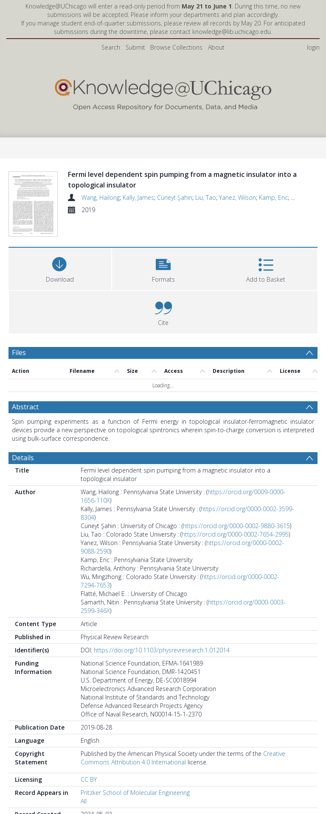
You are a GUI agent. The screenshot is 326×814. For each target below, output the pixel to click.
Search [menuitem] (110, 47)
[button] (163, 288)
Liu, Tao (205, 197)
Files (19, 373)
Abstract (25, 427)
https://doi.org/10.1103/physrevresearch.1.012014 (162, 670)
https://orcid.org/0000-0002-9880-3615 (236, 546)
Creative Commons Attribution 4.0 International (183, 778)
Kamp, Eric (273, 197)
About (216, 47)
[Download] (59, 288)
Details (23, 478)
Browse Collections (176, 47)
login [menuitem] (313, 47)
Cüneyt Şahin (174, 197)
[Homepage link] (163, 93)
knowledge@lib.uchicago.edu (231, 32)
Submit (135, 47)
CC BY (89, 800)
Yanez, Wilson (237, 197)
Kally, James (138, 197)
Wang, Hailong (101, 197)
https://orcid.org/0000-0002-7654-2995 (235, 555)
